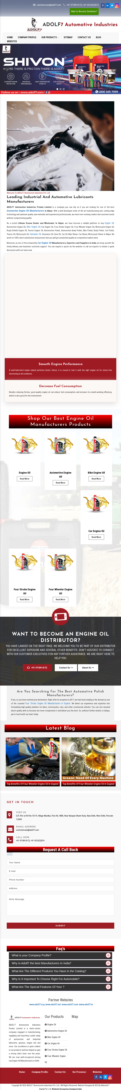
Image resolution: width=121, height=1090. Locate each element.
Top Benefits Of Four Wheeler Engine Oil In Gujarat (32, 783)
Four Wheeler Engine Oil (60, 591)
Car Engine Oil (44, 243)
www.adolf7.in (86, 1004)
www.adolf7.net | (54, 1004)
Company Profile (27, 37)
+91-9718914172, (75, 5)
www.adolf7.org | (37, 1004)
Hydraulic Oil (35, 234)
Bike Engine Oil (33, 226)
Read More (24, 479)
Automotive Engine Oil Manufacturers (25, 210)
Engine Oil (109, 223)
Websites (12, 41)
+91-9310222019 (91, 5)
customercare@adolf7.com (49, 5)
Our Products (49, 37)
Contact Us (84, 37)
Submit (60, 925)
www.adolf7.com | (70, 1004)
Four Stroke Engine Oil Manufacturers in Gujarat (47, 703)
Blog (98, 37)
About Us (88, 667)
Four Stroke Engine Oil (25, 591)
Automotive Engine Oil (60, 474)
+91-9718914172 (37, 667)
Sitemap (68, 37)
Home (10, 37)
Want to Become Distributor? (84, 11)
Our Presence (79, 1072)
